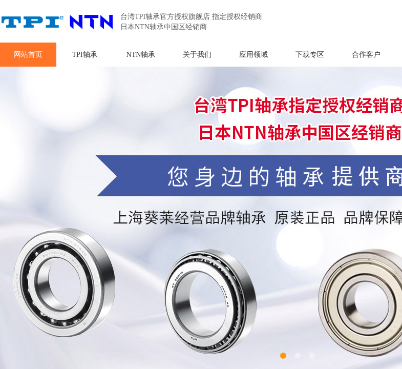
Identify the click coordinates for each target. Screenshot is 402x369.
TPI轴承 (84, 54)
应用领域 (253, 54)
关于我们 (197, 54)
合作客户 (366, 54)
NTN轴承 (141, 54)
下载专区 (309, 54)
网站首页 (28, 54)
